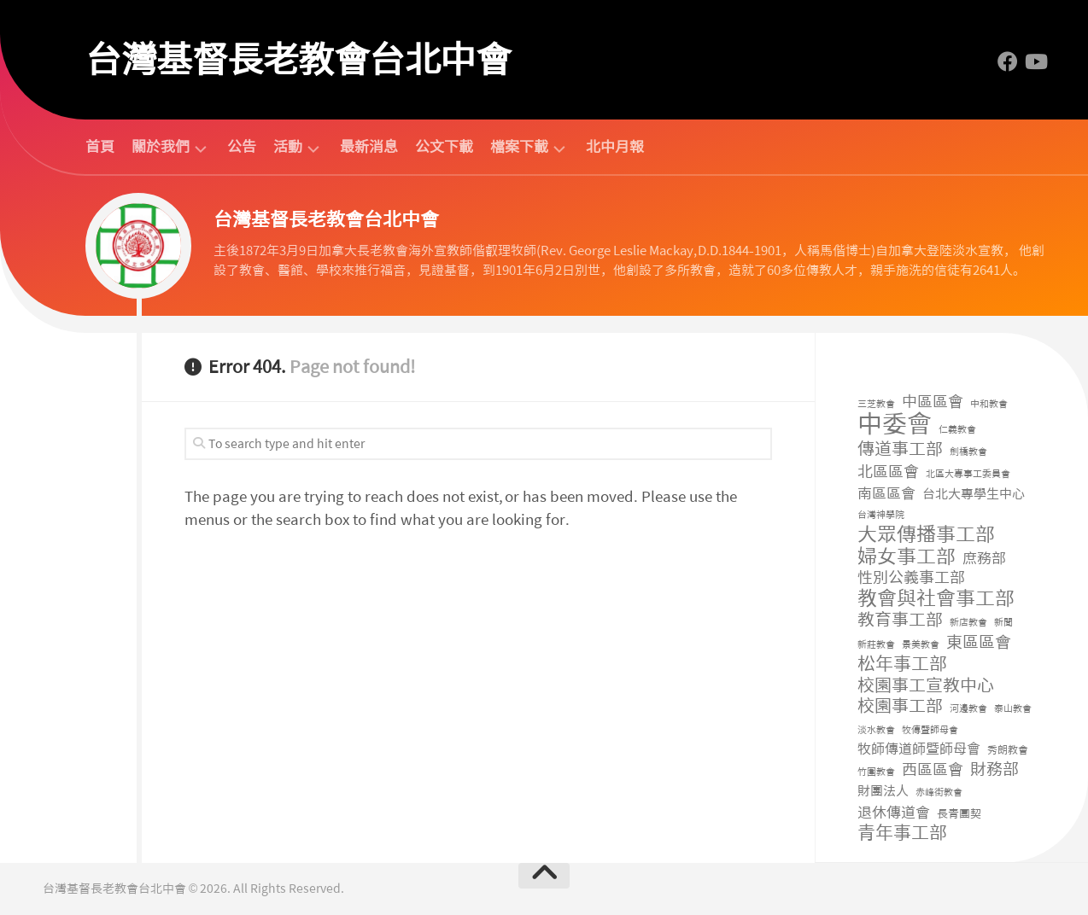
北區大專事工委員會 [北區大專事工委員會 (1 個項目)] (968, 474)
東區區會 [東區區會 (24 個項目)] (978, 643)
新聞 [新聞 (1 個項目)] (1003, 622)
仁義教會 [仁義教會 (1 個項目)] (957, 429)
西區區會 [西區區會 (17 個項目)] (932, 770)
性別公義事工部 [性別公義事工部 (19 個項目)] (911, 578)
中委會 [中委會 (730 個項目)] (894, 424)
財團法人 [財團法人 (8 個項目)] (883, 791)
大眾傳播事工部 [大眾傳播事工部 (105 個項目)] (926, 535)
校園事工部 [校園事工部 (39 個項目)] (900, 706)
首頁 (99, 146)
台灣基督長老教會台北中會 (298, 60)
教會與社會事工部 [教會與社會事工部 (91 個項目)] (936, 599)
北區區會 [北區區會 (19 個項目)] (888, 472)
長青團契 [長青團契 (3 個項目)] (959, 814)
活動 (287, 147)
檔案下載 (519, 147)
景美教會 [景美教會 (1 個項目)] (920, 644)
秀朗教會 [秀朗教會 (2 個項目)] (1007, 750)
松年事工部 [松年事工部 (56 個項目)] (902, 664)
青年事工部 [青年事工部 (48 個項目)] (902, 833)
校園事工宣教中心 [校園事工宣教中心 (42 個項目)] (925, 686)
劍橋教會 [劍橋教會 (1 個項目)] (968, 452)
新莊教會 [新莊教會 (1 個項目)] (876, 644)
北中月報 (615, 146)
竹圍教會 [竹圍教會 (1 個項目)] (876, 772)
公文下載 (444, 146)
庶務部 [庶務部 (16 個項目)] (984, 558)
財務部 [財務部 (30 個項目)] (994, 770)
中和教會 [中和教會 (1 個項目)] (989, 404)
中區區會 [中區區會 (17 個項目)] (932, 402)
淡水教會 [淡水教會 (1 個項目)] (876, 730)
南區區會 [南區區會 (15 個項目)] (886, 493)
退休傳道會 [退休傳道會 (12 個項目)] (893, 812)
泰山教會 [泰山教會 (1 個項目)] (1013, 708)
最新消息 (369, 146)
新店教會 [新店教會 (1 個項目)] (968, 622)
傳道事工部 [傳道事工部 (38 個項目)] (900, 449)
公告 (241, 146)
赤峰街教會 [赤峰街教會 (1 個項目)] (938, 792)
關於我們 (161, 147)
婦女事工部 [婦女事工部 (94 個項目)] (906, 557)
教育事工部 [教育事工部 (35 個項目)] (900, 620)
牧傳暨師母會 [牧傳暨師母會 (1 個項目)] (930, 730)
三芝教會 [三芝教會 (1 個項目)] (876, 404)
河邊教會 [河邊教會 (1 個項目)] (968, 708)
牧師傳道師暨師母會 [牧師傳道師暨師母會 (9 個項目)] (918, 749)
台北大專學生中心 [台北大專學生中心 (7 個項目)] (973, 494)
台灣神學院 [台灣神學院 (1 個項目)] (880, 515)
